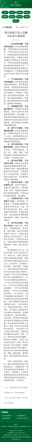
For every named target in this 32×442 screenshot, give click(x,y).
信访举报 (26, 16)
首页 (5, 12)
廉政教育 (19, 12)
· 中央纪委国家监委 (6, 415)
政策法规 (27, 12)
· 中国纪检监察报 (20, 415)
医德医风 (5, 16)
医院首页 (15, 21)
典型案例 (12, 16)
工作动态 (12, 12)
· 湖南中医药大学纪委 (22, 418)
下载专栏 (19, 16)
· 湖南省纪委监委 (5, 418)
